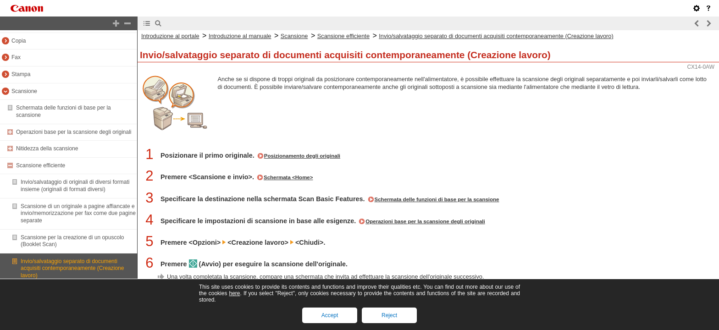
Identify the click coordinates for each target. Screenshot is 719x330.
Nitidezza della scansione (47, 148)
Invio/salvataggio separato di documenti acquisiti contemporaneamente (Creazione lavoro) (72, 268)
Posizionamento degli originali (302, 156)
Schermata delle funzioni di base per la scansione (437, 199)
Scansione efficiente (40, 165)
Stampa (20, 74)
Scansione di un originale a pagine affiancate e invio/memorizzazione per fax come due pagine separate (78, 213)
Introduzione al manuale (240, 36)
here (234, 293)
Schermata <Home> (288, 177)
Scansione (24, 91)
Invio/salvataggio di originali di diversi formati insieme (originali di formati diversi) (75, 185)
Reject (389, 315)
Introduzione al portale (170, 36)
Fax (16, 57)
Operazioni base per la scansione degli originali (73, 132)
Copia (18, 41)
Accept (329, 315)
